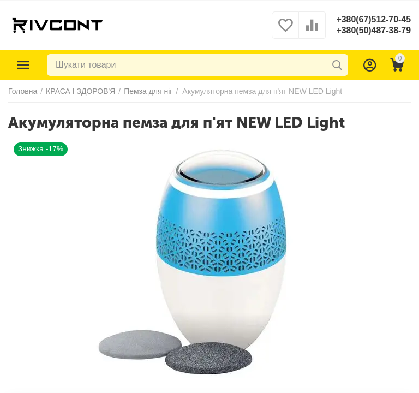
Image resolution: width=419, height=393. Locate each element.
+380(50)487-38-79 (373, 30)
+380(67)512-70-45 (373, 19)
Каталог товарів (23, 65)
